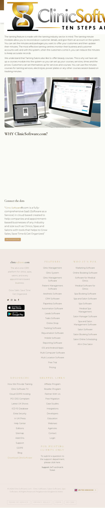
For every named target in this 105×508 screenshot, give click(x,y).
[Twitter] (8, 300)
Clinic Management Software (52, 280)
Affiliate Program (52, 384)
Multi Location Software (52, 358)
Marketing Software (85, 268)
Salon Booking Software (85, 335)
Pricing (52, 368)
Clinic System (52, 273)
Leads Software (52, 314)
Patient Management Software (52, 288)
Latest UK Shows (19, 404)
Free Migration (52, 399)
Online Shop (52, 324)
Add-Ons (19, 439)
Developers (52, 414)
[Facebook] (18, 300)
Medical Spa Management (85, 310)
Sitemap (20, 434)
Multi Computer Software (52, 353)
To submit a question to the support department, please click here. (52, 459)
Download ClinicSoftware (20, 458)
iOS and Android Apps (52, 348)
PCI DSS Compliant (19, 399)
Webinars (52, 424)
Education (52, 419)
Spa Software (85, 304)
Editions (20, 429)
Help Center (20, 424)
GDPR (20, 448)
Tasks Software (52, 319)
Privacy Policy (42, 503)
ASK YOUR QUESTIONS (13, 240)
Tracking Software (52, 328)
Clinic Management (52, 268)
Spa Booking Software (85, 294)
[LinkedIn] (15, 300)
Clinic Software (14, 208)
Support (20, 443)
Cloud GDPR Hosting (19, 394)
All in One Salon (85, 345)
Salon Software (85, 330)
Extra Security (19, 414)
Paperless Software (52, 304)
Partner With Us (52, 394)
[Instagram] (11, 300)
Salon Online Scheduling (85, 340)
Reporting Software (52, 343)
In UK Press (20, 419)
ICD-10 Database (20, 409)
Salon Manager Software (85, 317)
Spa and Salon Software (85, 299)
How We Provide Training (20, 384)
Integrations (52, 409)
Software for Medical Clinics (85, 280)
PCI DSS (70, 503)
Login (52, 439)
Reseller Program (52, 389)
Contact (52, 434)
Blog (20, 453)
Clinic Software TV (20, 389)
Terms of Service (18, 503)
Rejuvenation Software (52, 333)
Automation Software (52, 309)
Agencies (52, 429)
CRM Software (52, 299)
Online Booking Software (85, 273)
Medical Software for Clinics (85, 288)
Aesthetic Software (52, 294)
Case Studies (52, 404)
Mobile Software (52, 338)
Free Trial (52, 363)
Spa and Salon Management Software (85, 323)
